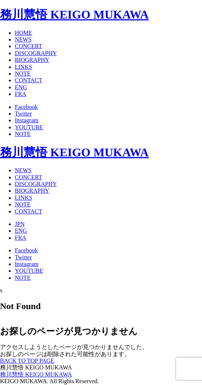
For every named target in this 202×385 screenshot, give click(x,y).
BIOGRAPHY (32, 60)
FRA (20, 94)
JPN (20, 224)
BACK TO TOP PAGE (27, 361)
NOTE (23, 73)
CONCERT (28, 46)
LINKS (23, 67)
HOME (23, 33)
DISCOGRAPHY (36, 53)
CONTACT (28, 80)
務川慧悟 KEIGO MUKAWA (74, 14)
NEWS (23, 39)
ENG (21, 87)
